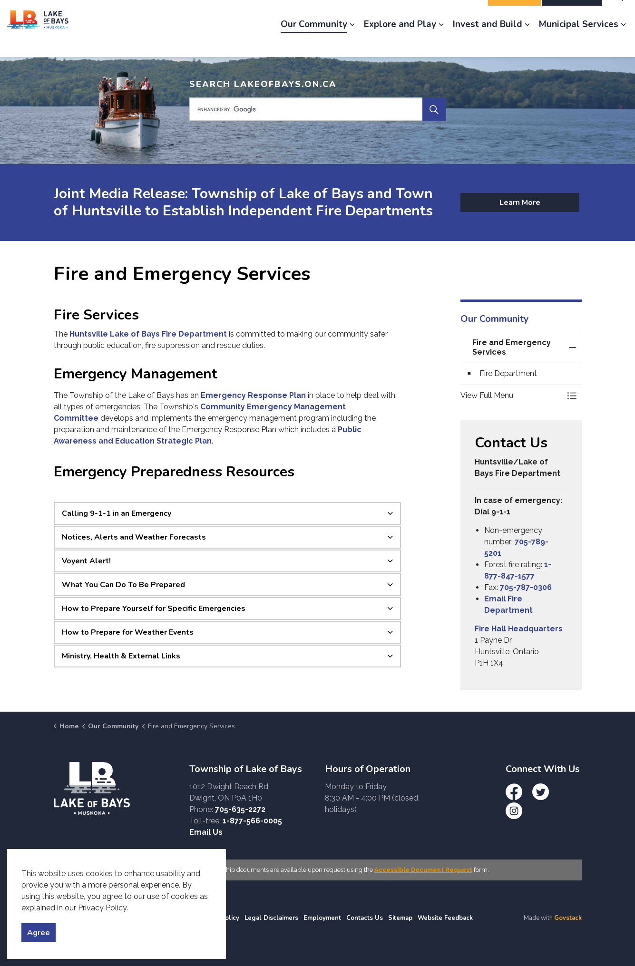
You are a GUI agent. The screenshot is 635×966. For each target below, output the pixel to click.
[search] (316, 109)
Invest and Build (487, 43)
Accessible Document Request (423, 869)
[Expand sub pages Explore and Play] (441, 43)
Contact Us (458, 14)
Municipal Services (578, 43)
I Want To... (572, 14)
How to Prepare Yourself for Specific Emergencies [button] (153, 608)
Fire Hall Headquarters (519, 628)
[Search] (434, 109)
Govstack (568, 918)
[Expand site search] (618, 14)
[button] (511, 395)
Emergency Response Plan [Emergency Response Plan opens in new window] (253, 395)
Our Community (314, 43)
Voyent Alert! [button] (86, 561)
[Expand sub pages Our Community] (352, 43)
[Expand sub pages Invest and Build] (527, 43)
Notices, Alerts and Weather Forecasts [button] (134, 537)
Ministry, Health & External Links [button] (121, 656)
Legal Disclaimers (271, 918)
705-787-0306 (526, 587)
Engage (324, 14)
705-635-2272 (240, 809)
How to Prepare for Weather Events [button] (128, 632)
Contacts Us (364, 918)
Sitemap (400, 918)
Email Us (206, 832)
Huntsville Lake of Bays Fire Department (148, 333)
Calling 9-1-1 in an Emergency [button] (116, 513)
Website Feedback (445, 918)
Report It (514, 14)
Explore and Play (400, 43)
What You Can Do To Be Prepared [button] (123, 585)
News (361, 14)
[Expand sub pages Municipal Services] (623, 43)
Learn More (519, 202)
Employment (406, 14)
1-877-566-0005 (252, 820)
